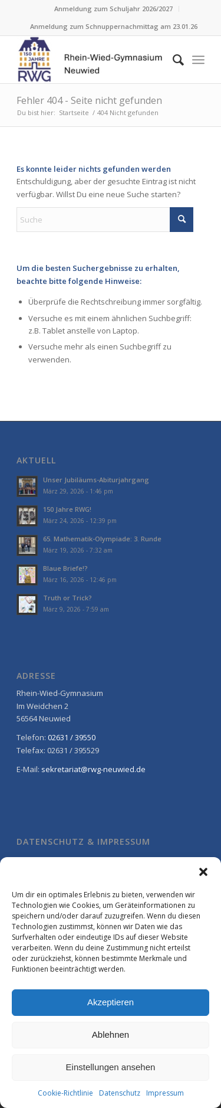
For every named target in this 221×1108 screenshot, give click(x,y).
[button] (203, 872)
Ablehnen (110, 1034)
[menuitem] (113, 9)
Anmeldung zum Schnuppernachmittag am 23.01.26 (113, 26)
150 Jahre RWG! (67, 509)
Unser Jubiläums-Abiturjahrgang (96, 479)
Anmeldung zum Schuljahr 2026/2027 (113, 8)
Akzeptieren (110, 1002)
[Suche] (172, 59)
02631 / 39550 (71, 737)
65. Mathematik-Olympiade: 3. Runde (102, 538)
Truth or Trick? (67, 597)
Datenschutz (119, 1093)
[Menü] (198, 59)
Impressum (165, 1093)
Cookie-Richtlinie (65, 1093)
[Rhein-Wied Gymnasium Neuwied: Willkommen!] (92, 59)
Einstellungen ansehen (111, 1067)
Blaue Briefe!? (65, 568)
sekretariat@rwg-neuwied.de (93, 769)
